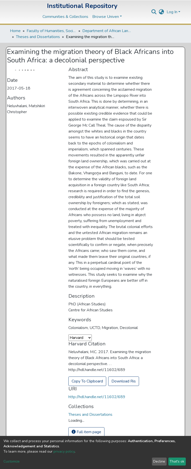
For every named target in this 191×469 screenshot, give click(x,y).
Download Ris (123, 381)
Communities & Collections (65, 16)
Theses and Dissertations (38, 37)
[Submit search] (154, 12)
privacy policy (64, 451)
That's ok (177, 461)
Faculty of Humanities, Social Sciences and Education (51, 31)
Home (15, 31)
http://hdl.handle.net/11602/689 (96, 397)
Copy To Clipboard (87, 381)
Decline (159, 461)
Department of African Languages (107, 31)
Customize (11, 461)
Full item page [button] (86, 432)
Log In (172, 12)
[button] (161, 12)
